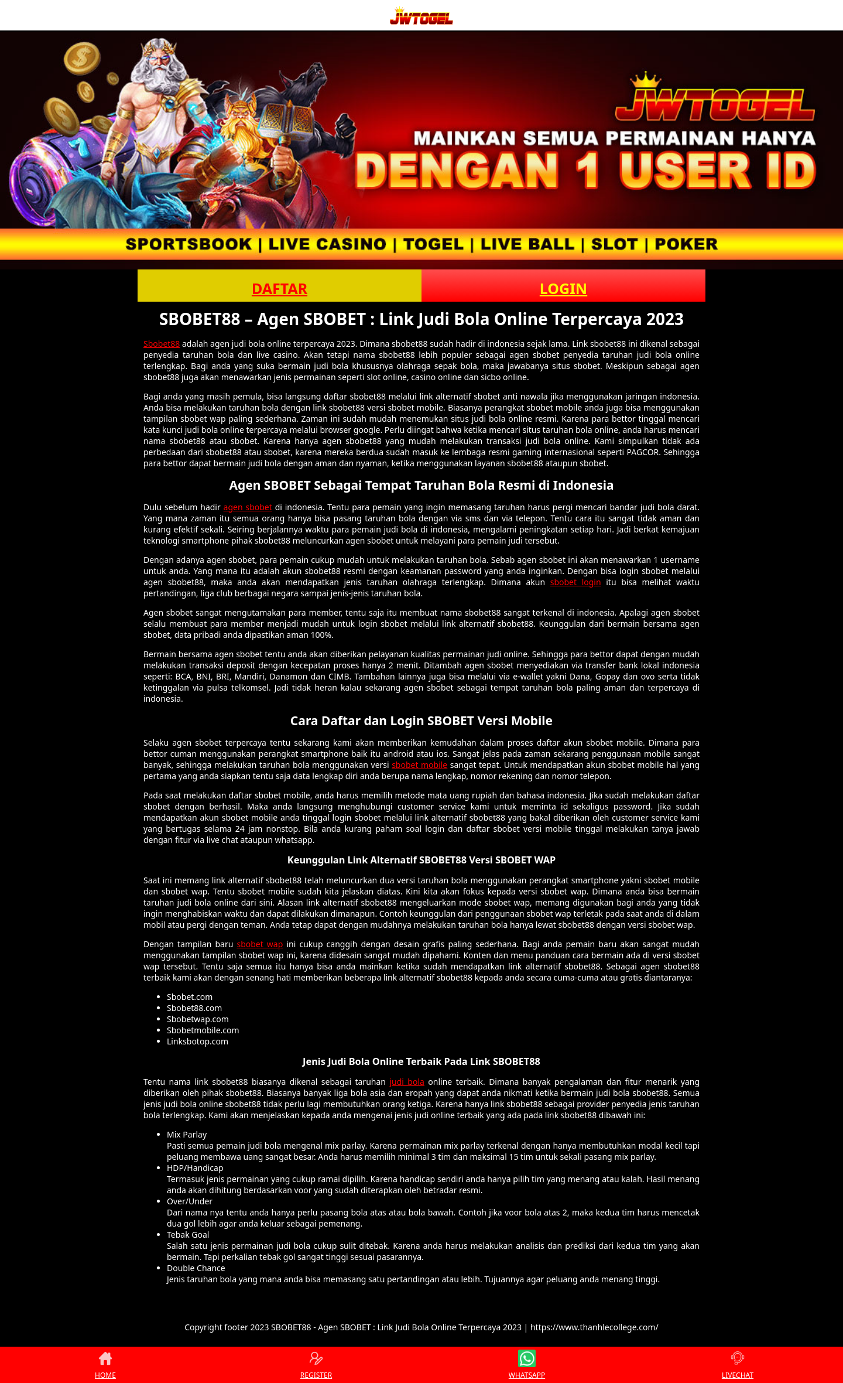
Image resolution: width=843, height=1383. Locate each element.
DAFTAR (279, 288)
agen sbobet (248, 507)
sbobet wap (260, 944)
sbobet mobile (419, 764)
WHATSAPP (527, 1365)
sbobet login (575, 582)
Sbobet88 (161, 343)
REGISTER (316, 1365)
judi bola (406, 1081)
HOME (105, 1365)
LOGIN (563, 288)
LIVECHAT (737, 1365)
